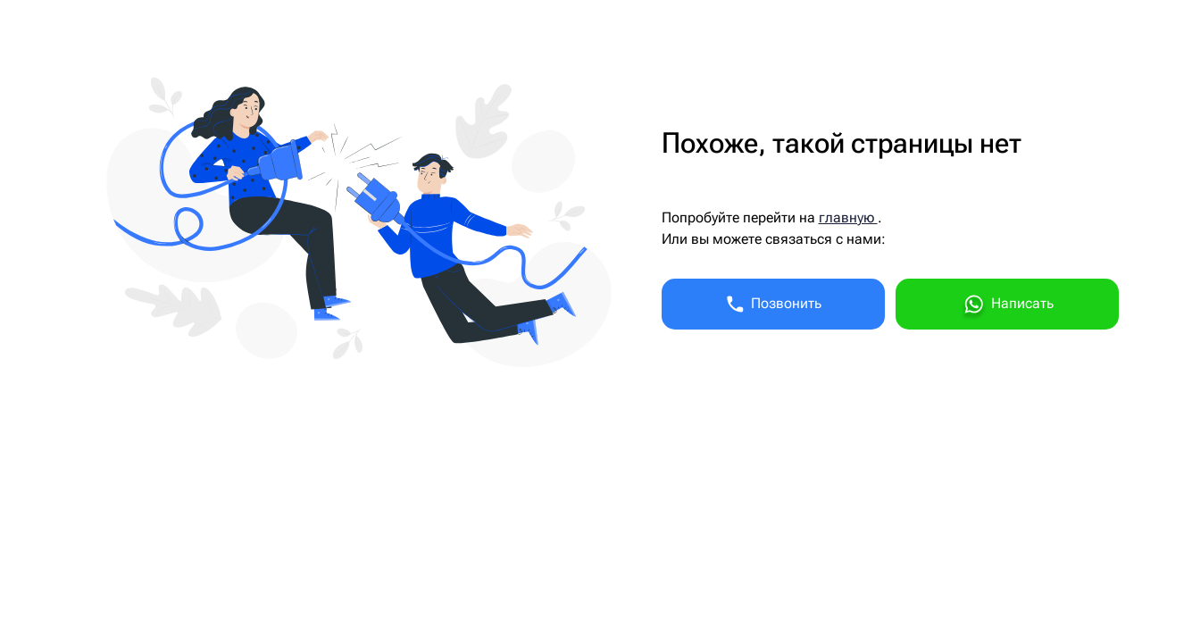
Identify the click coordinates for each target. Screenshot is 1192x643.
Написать (1007, 307)
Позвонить (772, 304)
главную (848, 217)
